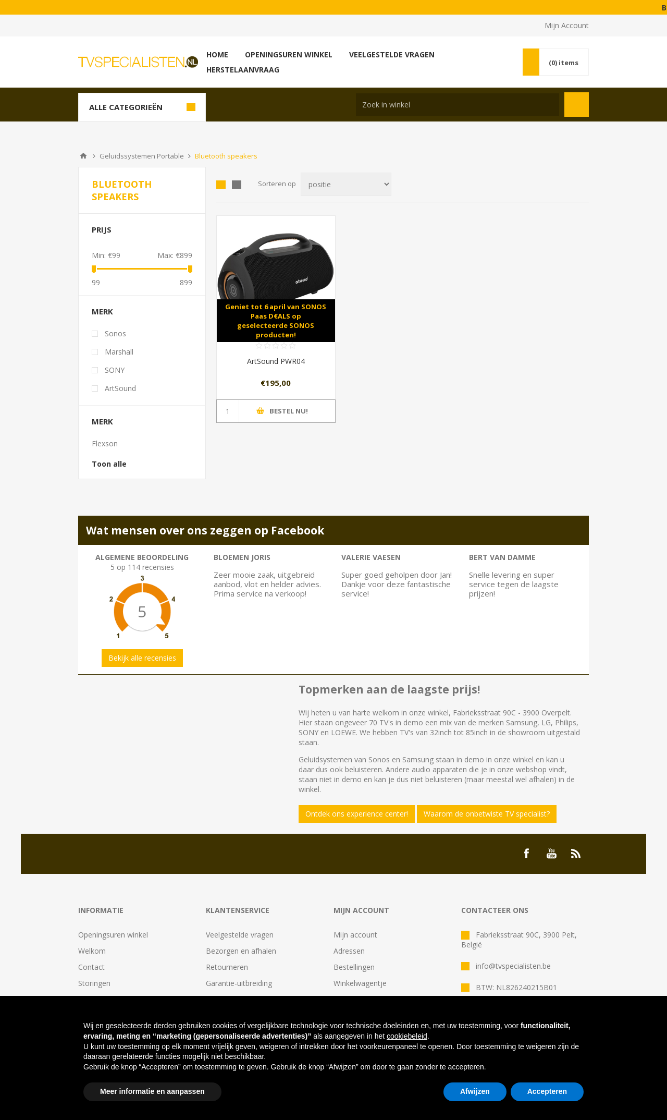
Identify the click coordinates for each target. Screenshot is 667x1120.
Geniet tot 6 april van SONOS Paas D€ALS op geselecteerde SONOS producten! (275, 320)
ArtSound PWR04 (276, 361)
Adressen (349, 951)
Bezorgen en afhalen (241, 951)
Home (83, 156)
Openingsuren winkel (113, 935)
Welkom (92, 951)
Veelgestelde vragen (240, 935)
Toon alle (109, 464)
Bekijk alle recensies (142, 658)
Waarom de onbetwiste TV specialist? (487, 814)
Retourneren (227, 967)
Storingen (94, 983)
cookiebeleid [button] (407, 1036)
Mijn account (355, 935)
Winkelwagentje (360, 983)
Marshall (119, 352)
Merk (102, 311)
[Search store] (457, 104)
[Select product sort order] (346, 184)
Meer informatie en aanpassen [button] (152, 1091)
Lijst (236, 184)
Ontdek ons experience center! (356, 814)
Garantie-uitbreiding (239, 983)
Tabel (221, 184)
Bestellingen (354, 967)
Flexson (105, 443)
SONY (115, 370)
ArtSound (120, 388)
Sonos (115, 333)
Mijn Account (567, 25)
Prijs (102, 229)
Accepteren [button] (547, 1091)
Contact (91, 967)
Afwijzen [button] (475, 1091)
